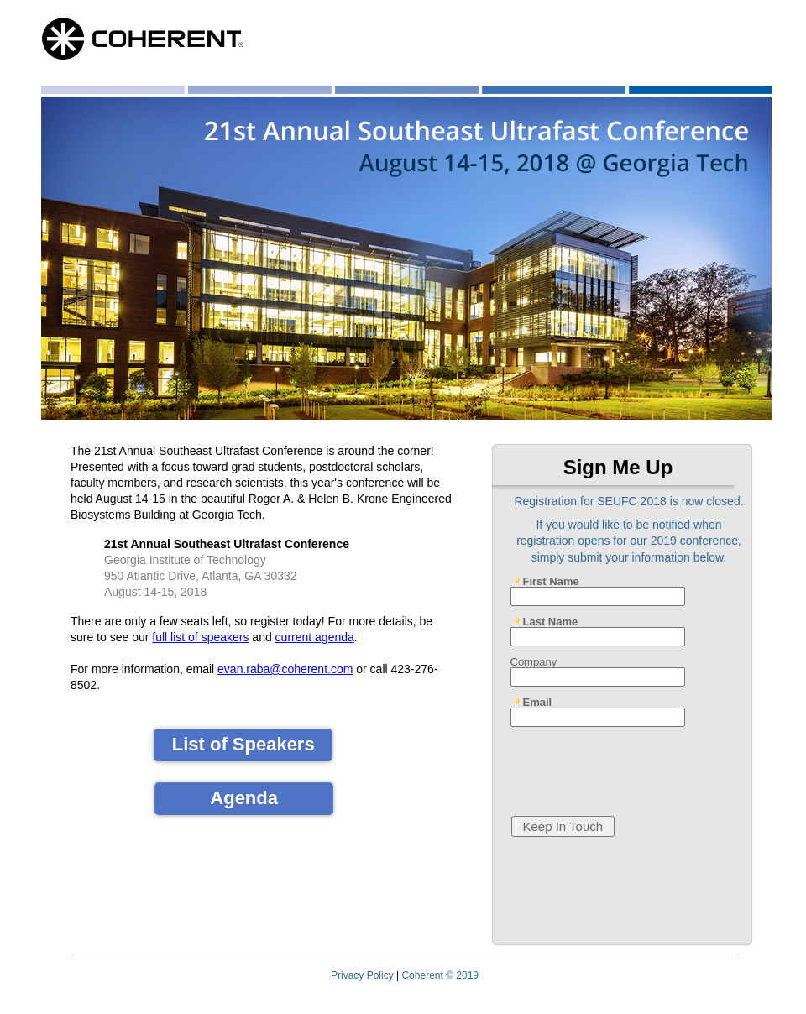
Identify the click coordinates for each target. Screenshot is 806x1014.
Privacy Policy (362, 975)
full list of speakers (200, 637)
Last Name (550, 621)
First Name (551, 581)
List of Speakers (243, 744)
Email (537, 702)
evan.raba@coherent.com (285, 669)
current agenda (314, 637)
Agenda (244, 797)
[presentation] (632, 764)
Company (533, 661)
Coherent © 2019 (440, 975)
